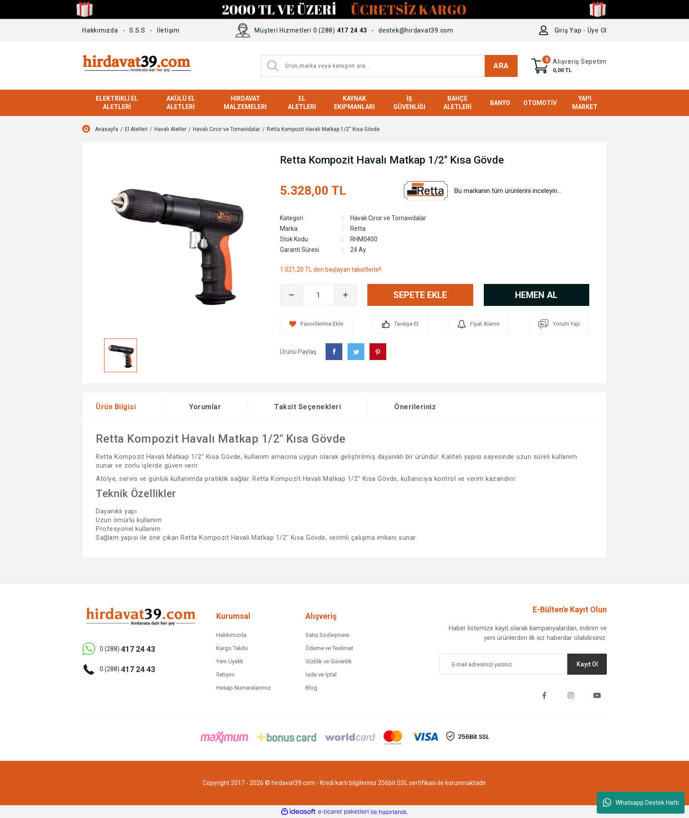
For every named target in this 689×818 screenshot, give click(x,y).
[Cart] (569, 66)
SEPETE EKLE (420, 295)
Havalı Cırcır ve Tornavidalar (388, 218)
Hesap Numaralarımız (243, 687)
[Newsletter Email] (523, 664)
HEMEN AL (536, 295)
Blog (311, 687)
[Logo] (136, 65)
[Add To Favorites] (316, 324)
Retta (358, 228)
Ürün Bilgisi (116, 407)
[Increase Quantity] (345, 294)
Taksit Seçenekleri (307, 407)
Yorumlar (205, 407)
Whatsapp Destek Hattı (641, 802)
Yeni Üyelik (229, 661)
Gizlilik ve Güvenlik (328, 661)
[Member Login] (545, 30)
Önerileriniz (415, 407)
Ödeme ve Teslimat (329, 648)
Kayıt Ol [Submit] (587, 664)
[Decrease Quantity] (291, 294)
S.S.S (137, 30)
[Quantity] (318, 294)
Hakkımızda (100, 30)
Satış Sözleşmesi (327, 635)
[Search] (389, 66)
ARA (501, 65)
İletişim (168, 30)
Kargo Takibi (232, 648)
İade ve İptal (321, 674)
